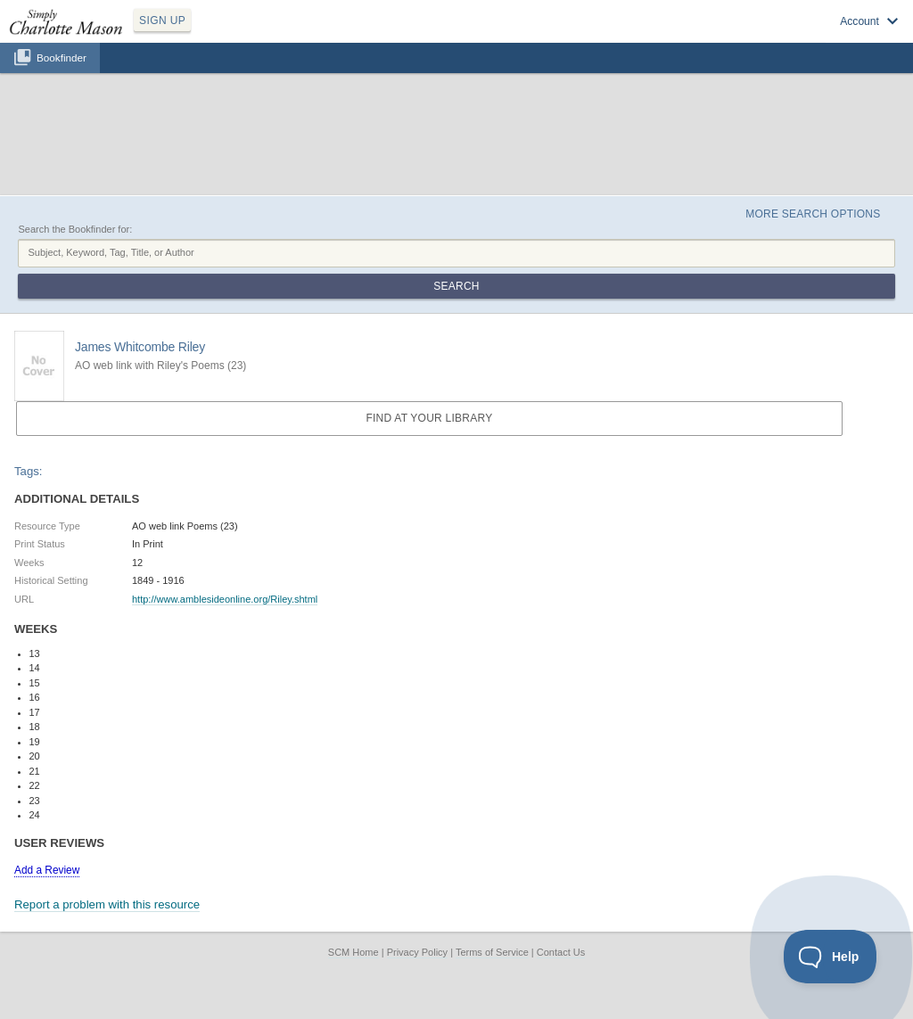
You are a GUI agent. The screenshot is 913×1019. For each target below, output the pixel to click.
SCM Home (353, 952)
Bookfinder (61, 57)
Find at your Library (429, 418)
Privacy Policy (417, 952)
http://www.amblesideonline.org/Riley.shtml (224, 599)
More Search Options (812, 214)
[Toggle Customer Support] (830, 956)
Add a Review (46, 870)
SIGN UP (162, 20)
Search (456, 286)
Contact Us (561, 952)
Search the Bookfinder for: (75, 229)
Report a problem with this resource (107, 904)
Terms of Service (492, 952)
